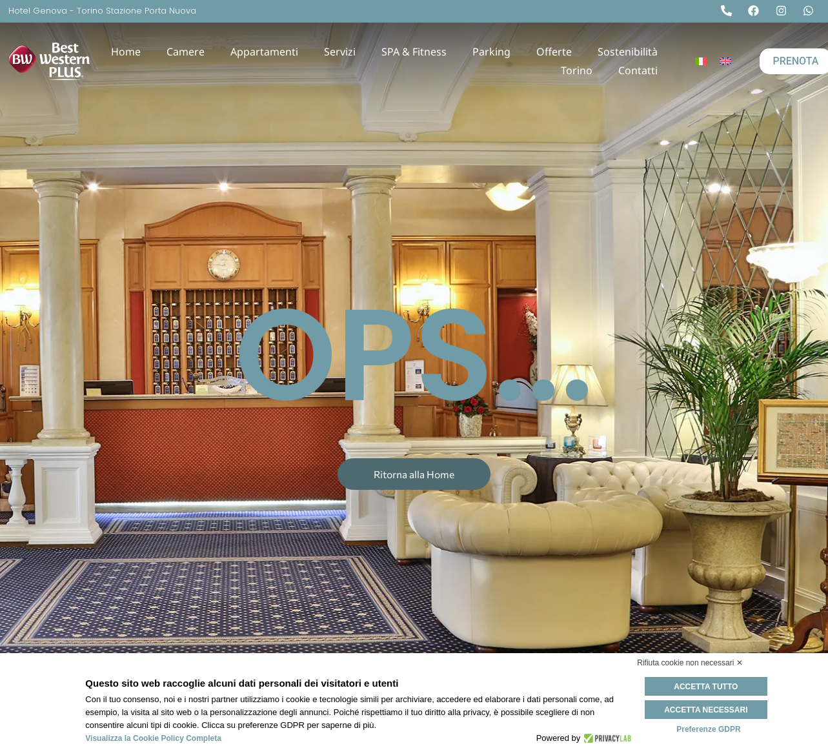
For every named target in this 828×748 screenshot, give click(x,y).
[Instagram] (784, 10)
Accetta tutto (708, 686)
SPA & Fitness (414, 52)
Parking (491, 52)
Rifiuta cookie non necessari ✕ (689, 662)
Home (126, 52)
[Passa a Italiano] (701, 61)
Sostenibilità (628, 52)
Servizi (340, 52)
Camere (186, 52)
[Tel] (729, 10)
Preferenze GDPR (708, 728)
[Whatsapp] (811, 10)
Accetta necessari (708, 709)
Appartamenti (264, 52)
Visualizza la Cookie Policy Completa (153, 738)
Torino (576, 70)
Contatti (638, 70)
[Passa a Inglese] (725, 61)
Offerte (554, 52)
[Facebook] (756, 10)
